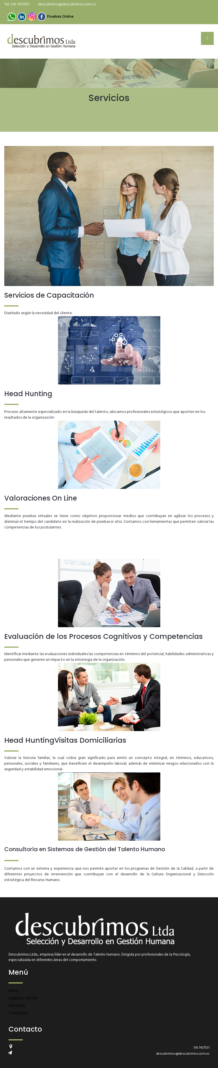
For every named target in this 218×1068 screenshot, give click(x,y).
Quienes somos (23, 998)
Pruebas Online (60, 16)
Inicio (13, 991)
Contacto (18, 1013)
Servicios (17, 1005)
